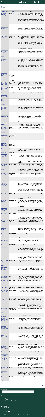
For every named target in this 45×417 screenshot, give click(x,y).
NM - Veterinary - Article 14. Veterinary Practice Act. (4, 174)
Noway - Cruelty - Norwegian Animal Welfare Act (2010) (4, 83)
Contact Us (5, 406)
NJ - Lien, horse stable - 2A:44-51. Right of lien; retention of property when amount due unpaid (4, 359)
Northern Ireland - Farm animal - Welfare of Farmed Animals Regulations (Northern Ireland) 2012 (4, 108)
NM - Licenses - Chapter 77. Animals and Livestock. (4, 221)
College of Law (15, 414)
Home (1, 6)
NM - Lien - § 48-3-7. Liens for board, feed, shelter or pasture (4, 214)
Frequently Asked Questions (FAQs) (11, 400)
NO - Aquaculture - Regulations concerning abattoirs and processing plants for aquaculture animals (4, 136)
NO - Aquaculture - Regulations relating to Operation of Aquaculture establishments (4, 130)
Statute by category (5, 11)
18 (25, 382)
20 (28, 382)
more (43, 385)
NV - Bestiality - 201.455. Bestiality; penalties (4, 59)
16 (21, 382)
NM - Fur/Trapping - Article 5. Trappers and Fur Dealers (4, 255)
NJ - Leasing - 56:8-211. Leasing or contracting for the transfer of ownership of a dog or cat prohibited (4, 370)
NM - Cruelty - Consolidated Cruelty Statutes (4, 298)
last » (37, 382)
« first (8, 382)
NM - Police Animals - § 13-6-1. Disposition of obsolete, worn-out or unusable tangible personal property (4, 184)
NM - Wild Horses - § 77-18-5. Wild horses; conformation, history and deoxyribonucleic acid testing (4, 167)
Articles (6, 399)
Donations (7, 401)
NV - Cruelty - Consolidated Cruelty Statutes (4, 36)
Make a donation (6, 407)
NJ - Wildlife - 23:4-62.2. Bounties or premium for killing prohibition (4, 315)
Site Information (6, 405)
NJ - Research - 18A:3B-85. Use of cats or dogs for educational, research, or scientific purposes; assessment (4, 326)
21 (30, 382)
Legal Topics (7, 397)
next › (34, 382)
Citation (13, 11)
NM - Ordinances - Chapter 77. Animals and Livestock (4, 209)
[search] (17, 391)
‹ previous (11, 382)
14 (17, 382)
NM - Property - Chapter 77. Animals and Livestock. (4, 179)
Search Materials (8, 398)
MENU (2, 1)
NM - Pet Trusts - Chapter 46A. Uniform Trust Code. (4, 201)
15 (19, 382)
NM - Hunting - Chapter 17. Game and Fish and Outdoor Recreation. (4, 246)
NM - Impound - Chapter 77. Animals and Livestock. (4, 235)
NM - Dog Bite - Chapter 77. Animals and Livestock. (4, 281)
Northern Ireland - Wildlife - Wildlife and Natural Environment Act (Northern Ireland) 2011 (4, 95)
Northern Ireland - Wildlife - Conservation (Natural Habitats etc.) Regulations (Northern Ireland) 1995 (4, 102)
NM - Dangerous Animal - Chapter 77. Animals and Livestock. (4, 291)
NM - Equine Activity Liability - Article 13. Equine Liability (4, 268)
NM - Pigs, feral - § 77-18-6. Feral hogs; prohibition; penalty (4, 194)
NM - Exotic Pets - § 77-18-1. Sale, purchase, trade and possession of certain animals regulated (4, 263)
